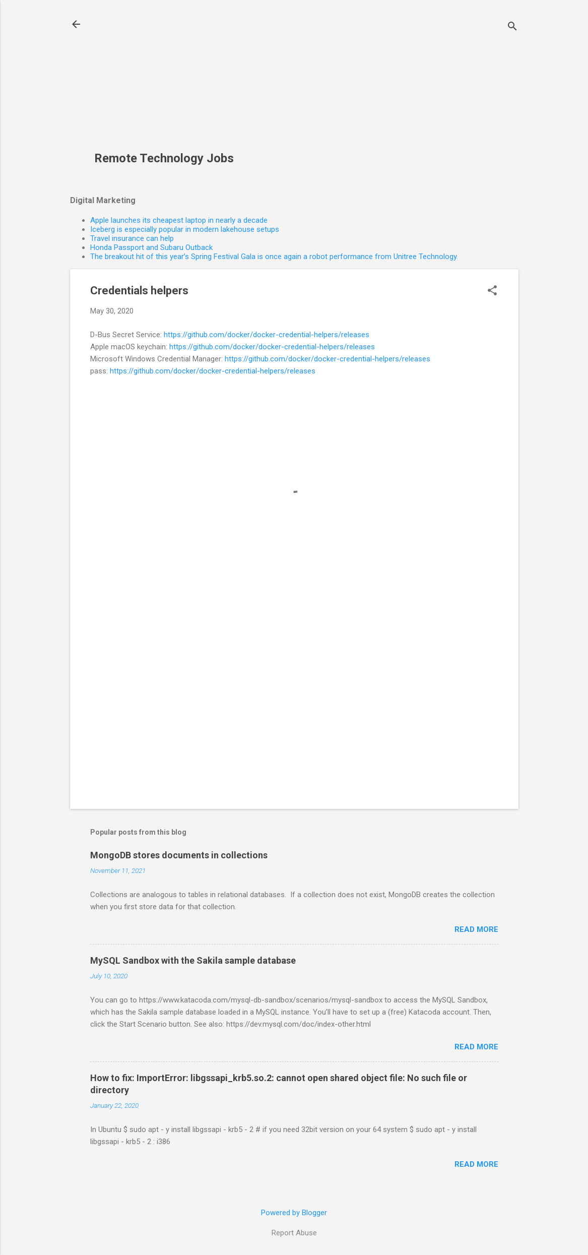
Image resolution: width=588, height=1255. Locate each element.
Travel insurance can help (132, 238)
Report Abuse (294, 1232)
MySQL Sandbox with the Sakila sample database (193, 960)
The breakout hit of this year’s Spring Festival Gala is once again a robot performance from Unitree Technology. (274, 256)
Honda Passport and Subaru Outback (151, 247)
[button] (492, 291)
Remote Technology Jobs (164, 158)
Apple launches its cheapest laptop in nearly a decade (179, 220)
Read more (476, 929)
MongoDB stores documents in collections (179, 855)
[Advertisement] (167, 81)
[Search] (512, 27)
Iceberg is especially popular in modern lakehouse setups (184, 229)
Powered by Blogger (294, 1212)
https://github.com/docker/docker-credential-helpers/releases (266, 334)
